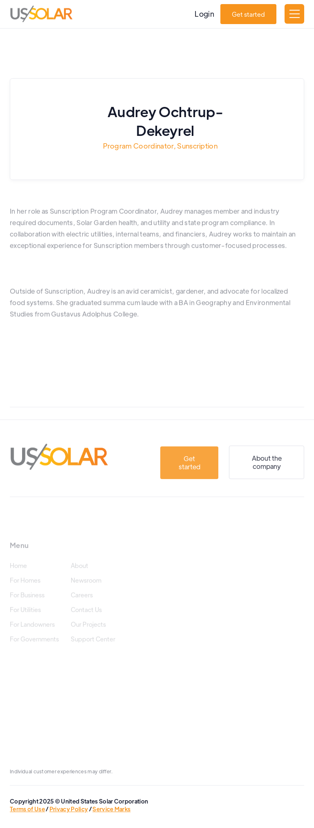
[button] (294, 14)
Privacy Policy (68, 808)
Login (204, 13)
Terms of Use (27, 808)
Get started (248, 14)
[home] (41, 13)
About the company (267, 470)
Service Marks (111, 808)
